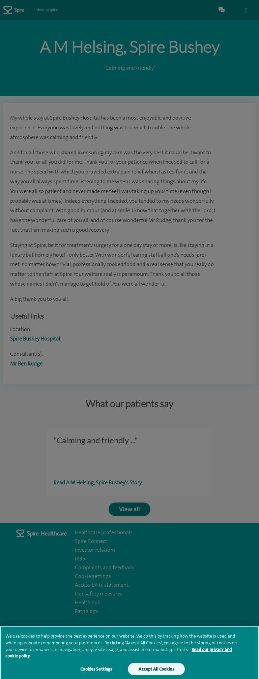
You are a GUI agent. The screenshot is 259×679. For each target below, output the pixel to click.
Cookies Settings (96, 670)
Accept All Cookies (156, 670)
